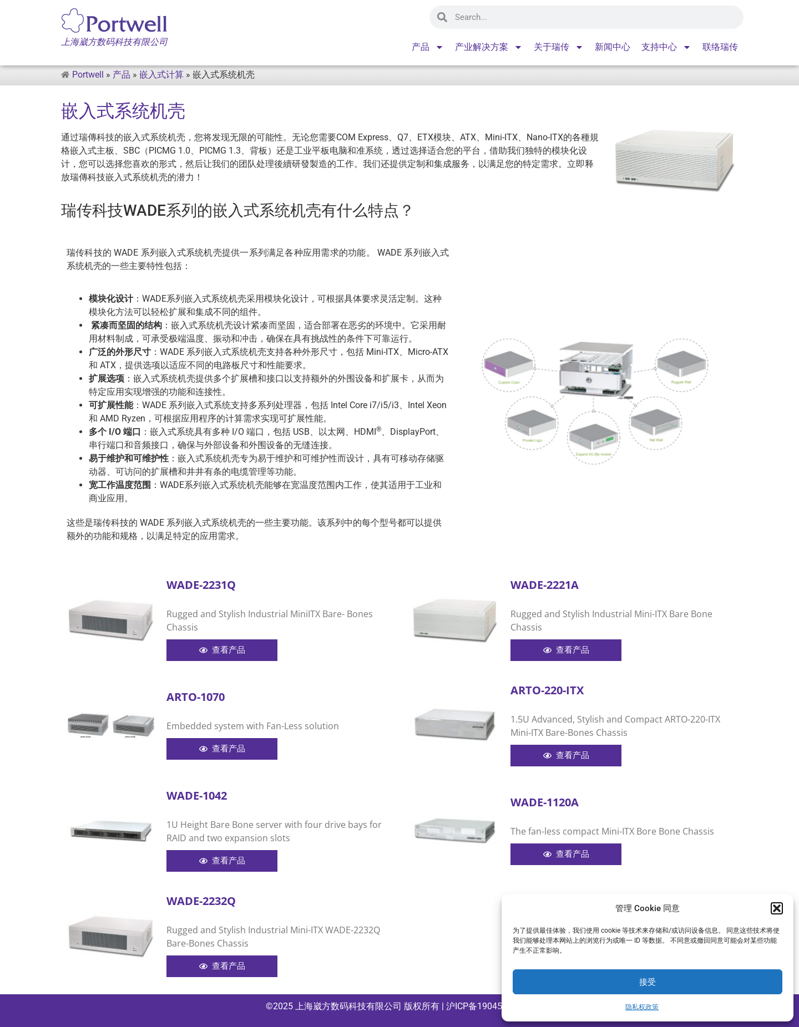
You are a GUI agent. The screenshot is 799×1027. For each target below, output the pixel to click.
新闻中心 (612, 47)
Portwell (88, 74)
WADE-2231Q (201, 584)
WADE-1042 (196, 795)
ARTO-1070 (195, 696)
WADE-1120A (544, 802)
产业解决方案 (489, 47)
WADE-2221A (544, 584)
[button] (776, 908)
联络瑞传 (720, 47)
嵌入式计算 (161, 74)
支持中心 (666, 47)
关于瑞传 (559, 47)
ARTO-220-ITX (547, 690)
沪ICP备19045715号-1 (488, 1006)
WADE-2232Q (201, 900)
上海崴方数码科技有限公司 (348, 1006)
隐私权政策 (642, 1007)
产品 (428, 47)
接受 (647, 982)
